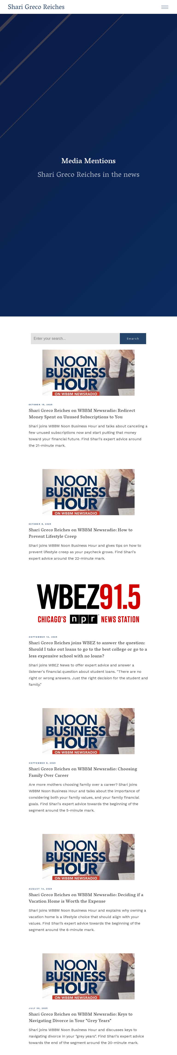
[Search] (75, 338)
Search (133, 338)
